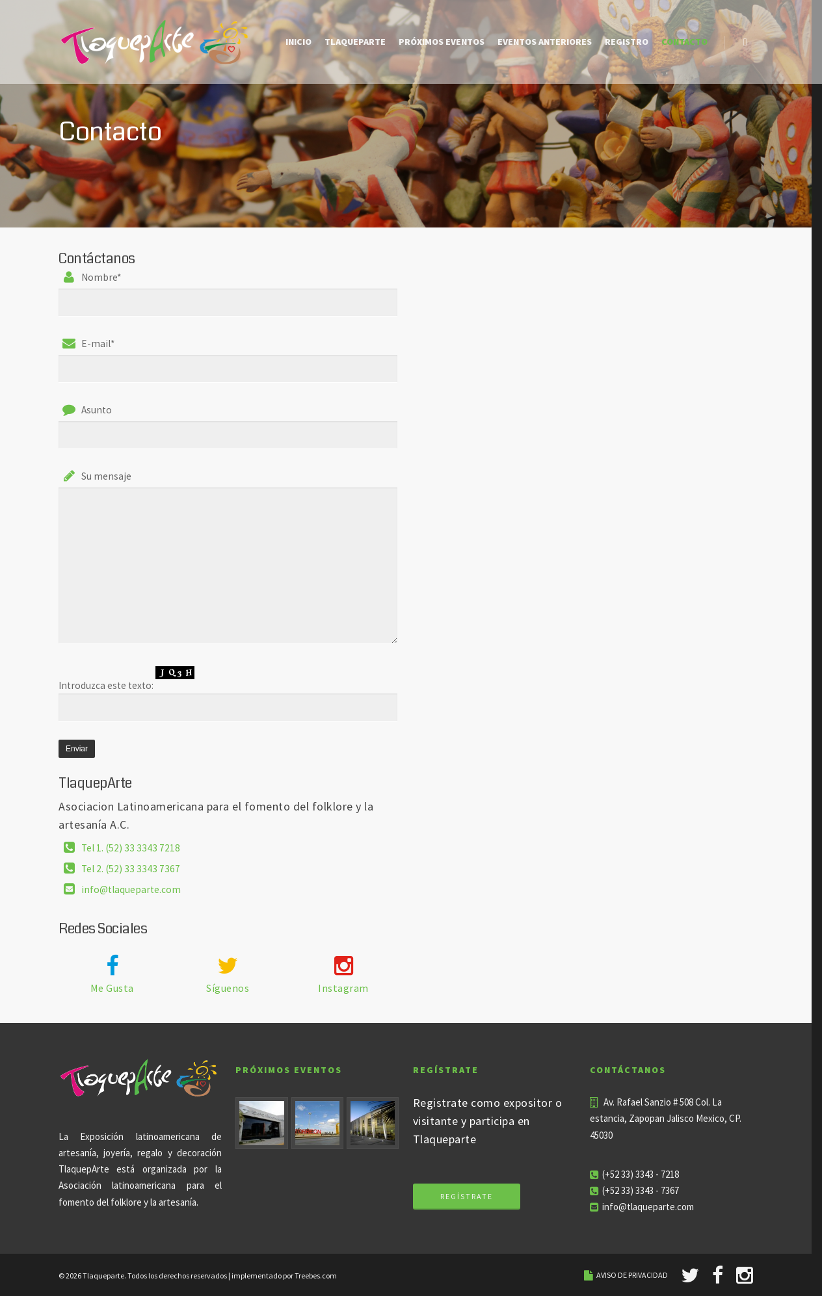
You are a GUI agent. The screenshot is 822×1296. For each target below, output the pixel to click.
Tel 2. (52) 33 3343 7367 (130, 868)
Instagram (343, 987)
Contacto (684, 41)
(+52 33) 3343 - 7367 (640, 1190)
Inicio (298, 41)
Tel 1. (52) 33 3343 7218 (130, 847)
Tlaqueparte (355, 41)
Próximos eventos (441, 41)
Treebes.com (316, 1275)
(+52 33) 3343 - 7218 (640, 1174)
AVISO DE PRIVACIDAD (632, 1275)
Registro (626, 41)
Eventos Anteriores (544, 41)
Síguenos (227, 987)
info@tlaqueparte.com (131, 889)
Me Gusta (112, 987)
